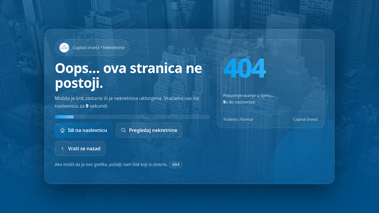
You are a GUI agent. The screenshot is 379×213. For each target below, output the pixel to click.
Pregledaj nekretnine (149, 130)
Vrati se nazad (80, 149)
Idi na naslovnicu (83, 130)
